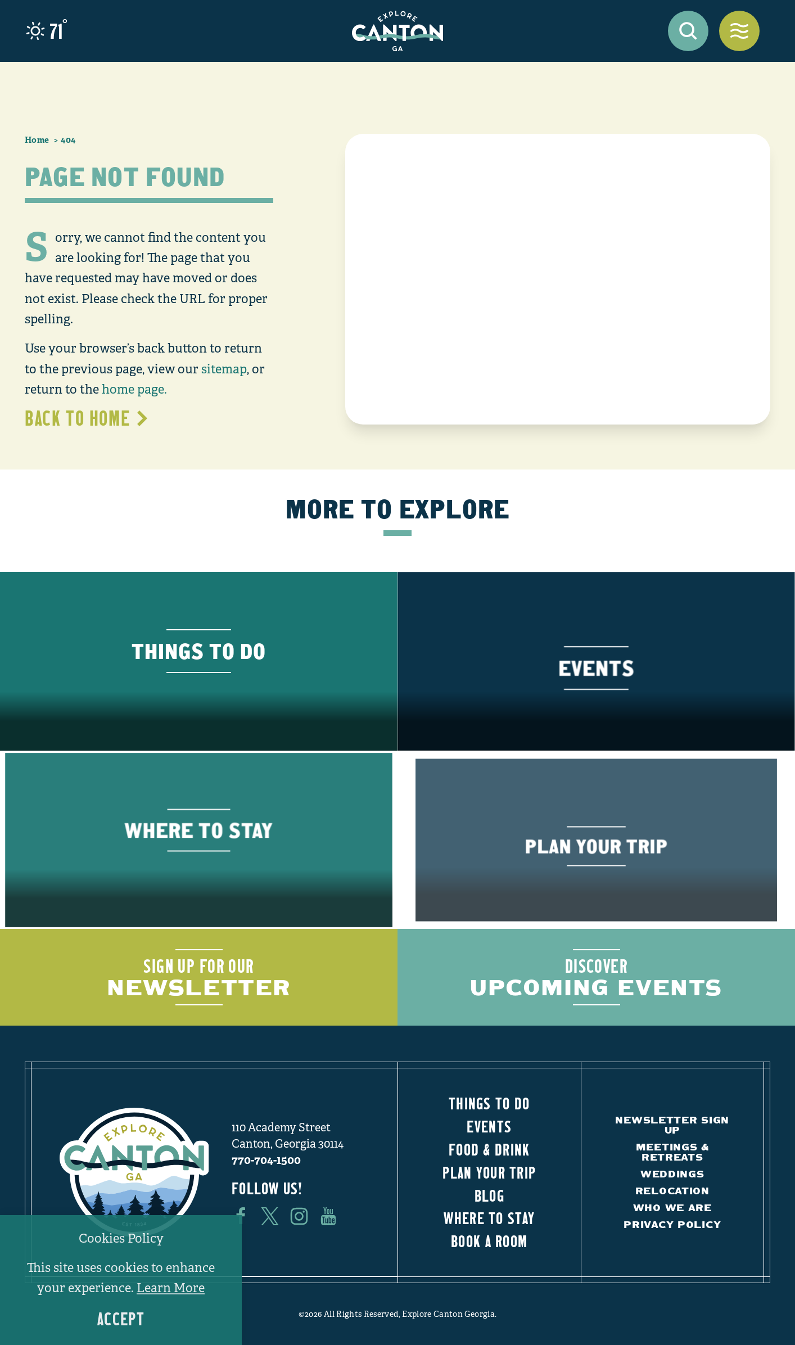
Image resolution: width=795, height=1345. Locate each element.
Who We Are (672, 1207)
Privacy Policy (672, 1224)
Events (489, 1126)
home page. (134, 389)
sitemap (224, 369)
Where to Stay (489, 1218)
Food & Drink (489, 1149)
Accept (120, 1319)
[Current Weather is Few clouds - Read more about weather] (46, 30)
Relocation (672, 1190)
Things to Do (489, 1103)
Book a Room (489, 1241)
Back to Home (87, 418)
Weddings (672, 1173)
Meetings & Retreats (672, 1151)
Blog (489, 1195)
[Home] (397, 31)
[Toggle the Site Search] (688, 31)
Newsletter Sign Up (672, 1124)
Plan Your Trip (489, 1172)
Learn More (171, 1288)
